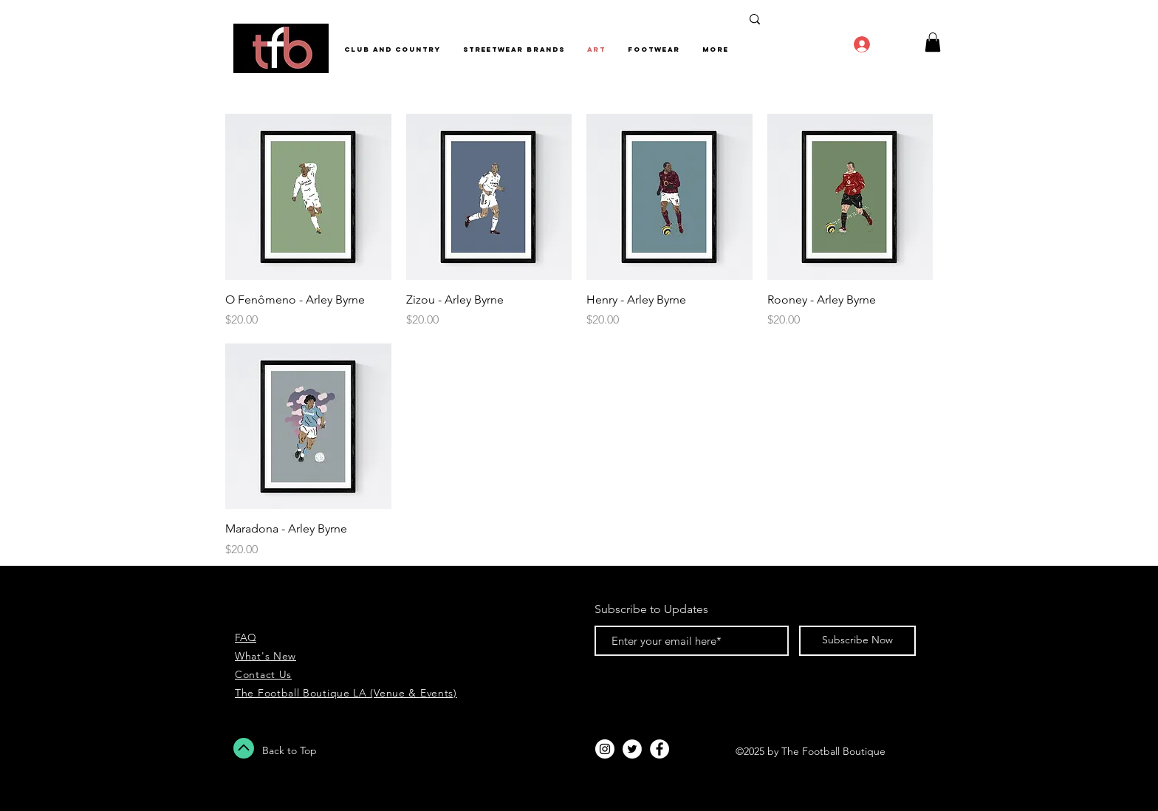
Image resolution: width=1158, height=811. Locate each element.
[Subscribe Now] (857, 641)
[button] (933, 42)
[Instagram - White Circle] (604, 749)
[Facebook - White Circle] (659, 749)
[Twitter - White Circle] (632, 749)
